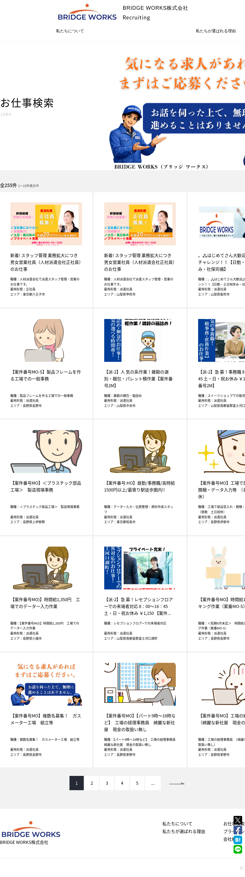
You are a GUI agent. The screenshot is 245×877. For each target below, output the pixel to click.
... (153, 783)
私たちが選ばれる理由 (183, 831)
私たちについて (70, 31)
